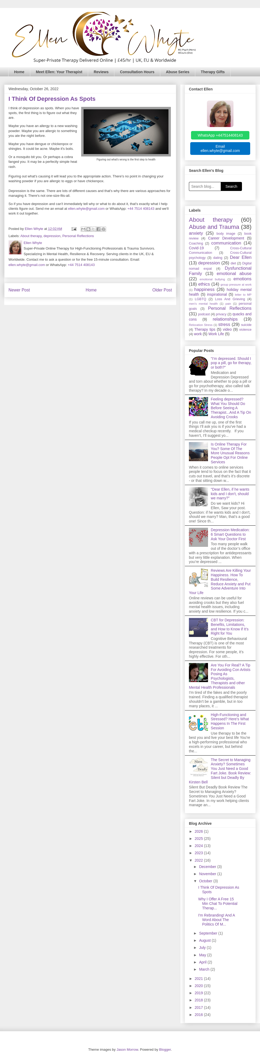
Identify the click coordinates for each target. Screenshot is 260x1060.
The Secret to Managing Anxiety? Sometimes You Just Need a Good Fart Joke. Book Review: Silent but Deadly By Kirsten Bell (220, 771)
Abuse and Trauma (214, 227)
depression (52, 236)
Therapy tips (204, 329)
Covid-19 (196, 248)
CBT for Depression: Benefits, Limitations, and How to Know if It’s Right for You (230, 626)
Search (231, 186)
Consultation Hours (137, 72)
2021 (199, 978)
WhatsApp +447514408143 (220, 135)
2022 (199, 860)
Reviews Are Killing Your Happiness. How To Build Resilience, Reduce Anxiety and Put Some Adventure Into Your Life (220, 581)
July (203, 947)
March (204, 969)
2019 (199, 993)
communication (226, 243)
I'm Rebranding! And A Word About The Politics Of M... (216, 919)
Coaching (196, 243)
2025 (199, 838)
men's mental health (203, 303)
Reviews (101, 72)
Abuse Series (177, 72)
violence (245, 329)
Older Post (162, 290)
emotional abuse (234, 273)
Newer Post (19, 290)
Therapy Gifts (213, 72)
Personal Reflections (78, 236)
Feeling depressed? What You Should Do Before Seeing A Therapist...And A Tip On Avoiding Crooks (231, 408)
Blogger (165, 1050)
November (208, 874)
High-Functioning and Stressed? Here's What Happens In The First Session (230, 721)
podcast (204, 314)
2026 (199, 831)
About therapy (31, 236)
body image (225, 233)
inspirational (217, 294)
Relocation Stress (201, 324)
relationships (225, 319)
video (227, 329)
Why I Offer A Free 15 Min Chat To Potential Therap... (217, 903)
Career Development (226, 238)
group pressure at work (236, 284)
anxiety (196, 233)
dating (217, 258)
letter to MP (243, 294)
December (208, 867)
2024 (199, 846)
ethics (204, 284)
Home (19, 72)
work (198, 334)
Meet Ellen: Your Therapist (59, 72)
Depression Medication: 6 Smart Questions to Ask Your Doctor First (230, 534)
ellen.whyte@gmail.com (86, 209)
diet (233, 263)
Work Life (216, 334)
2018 (199, 1000)
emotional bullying (212, 279)
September (208, 933)
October (206, 881)
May (203, 955)
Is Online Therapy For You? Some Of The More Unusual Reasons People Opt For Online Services (230, 453)
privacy (221, 314)
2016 (199, 1015)
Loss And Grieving (230, 299)
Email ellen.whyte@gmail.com (220, 148)
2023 (199, 853)
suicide (246, 325)
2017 (199, 1007)
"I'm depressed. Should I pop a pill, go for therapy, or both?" (231, 363)
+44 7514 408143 (140, 209)
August (205, 940)
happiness (204, 289)
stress (224, 324)
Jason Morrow (127, 1050)
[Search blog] (205, 186)
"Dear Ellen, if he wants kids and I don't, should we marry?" (230, 493)
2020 (199, 986)
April (203, 962)
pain (228, 303)
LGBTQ (200, 299)
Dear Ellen (241, 257)
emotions (242, 278)
